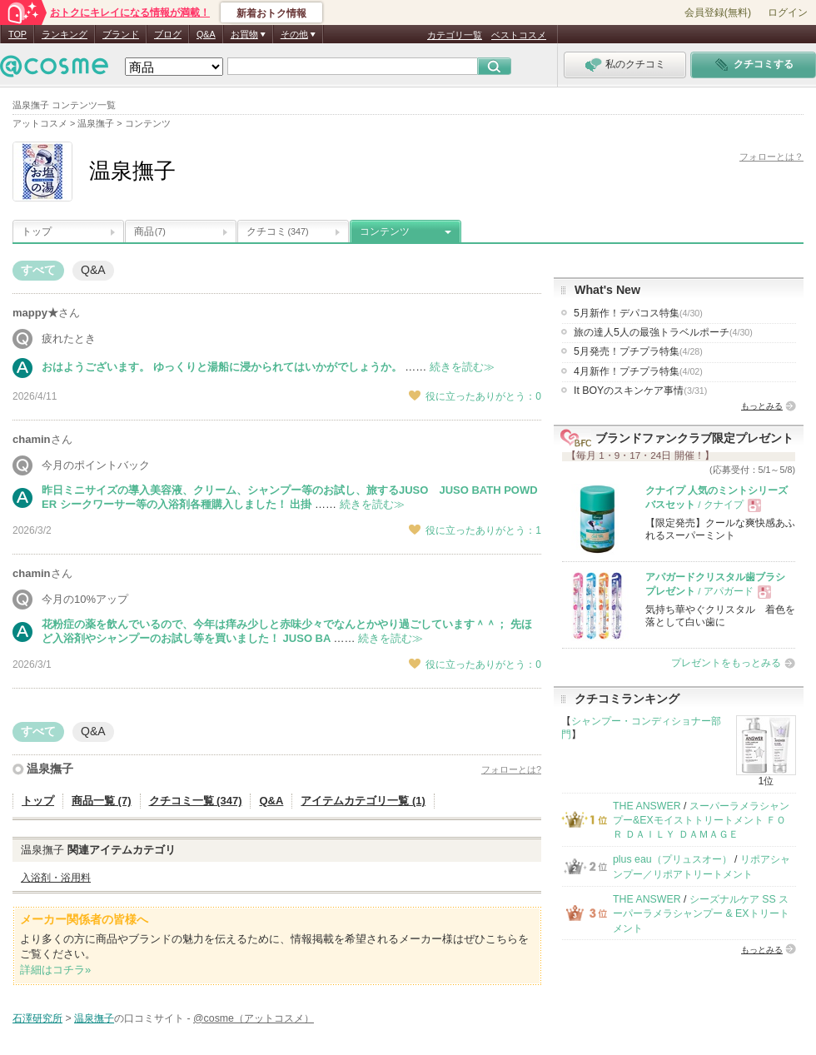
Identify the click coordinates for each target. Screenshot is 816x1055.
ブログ (168, 34)
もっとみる (762, 406)
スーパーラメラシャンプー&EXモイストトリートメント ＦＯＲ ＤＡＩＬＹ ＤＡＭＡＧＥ (701, 820)
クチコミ (277, 231)
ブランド (120, 34)
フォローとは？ (771, 157)
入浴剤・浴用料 (56, 877)
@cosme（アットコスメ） (253, 1018)
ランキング (64, 34)
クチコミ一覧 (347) (195, 800)
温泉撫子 (50, 768)
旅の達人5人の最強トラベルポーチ (663, 332)
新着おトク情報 (271, 13)
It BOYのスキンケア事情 (640, 390)
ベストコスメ (518, 35)
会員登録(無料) (717, 12)
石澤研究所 (37, 1018)
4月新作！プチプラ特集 (638, 371)
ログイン (788, 12)
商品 (150, 231)
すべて (38, 269)
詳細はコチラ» (55, 969)
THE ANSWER (647, 806)
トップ (37, 231)
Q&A (206, 34)
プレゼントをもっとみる (726, 663)
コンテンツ (385, 231)
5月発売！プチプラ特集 (638, 351)
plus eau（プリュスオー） (672, 859)
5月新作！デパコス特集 (638, 313)
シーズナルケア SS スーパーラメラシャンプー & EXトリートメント (701, 913)
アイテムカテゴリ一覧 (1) (363, 800)
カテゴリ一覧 (454, 35)
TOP (17, 34)
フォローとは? (511, 769)
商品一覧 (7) (102, 800)
